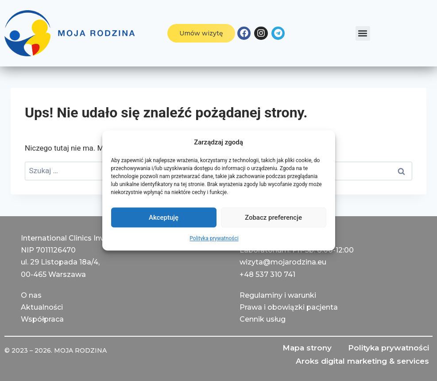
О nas (31, 295)
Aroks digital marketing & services (361, 361)
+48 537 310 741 (267, 274)
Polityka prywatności (213, 238)
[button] (363, 33)
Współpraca (42, 319)
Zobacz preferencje (273, 218)
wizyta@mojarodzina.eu (283, 262)
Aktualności (42, 307)
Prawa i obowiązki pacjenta (289, 307)
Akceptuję (163, 218)
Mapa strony (304, 347)
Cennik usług (263, 319)
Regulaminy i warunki (278, 295)
